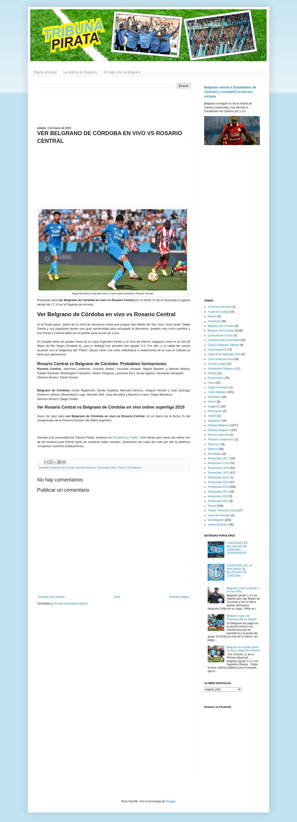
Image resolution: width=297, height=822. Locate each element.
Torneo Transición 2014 (222, 510)
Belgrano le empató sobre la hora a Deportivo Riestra (243, 649)
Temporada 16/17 (218, 458)
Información (215, 411)
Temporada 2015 (218, 482)
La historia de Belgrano (80, 72)
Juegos (212, 415)
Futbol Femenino (218, 387)
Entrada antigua (179, 596)
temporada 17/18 (218, 463)
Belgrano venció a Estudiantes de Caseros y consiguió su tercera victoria (230, 91)
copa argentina (217, 349)
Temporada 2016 (218, 486)
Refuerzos (214, 444)
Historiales (214, 397)
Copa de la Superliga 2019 (224, 354)
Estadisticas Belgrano (221, 368)
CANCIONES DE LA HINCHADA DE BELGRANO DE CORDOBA (239, 570)
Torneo (122, 467)
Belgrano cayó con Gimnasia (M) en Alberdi (242, 617)
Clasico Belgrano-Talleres (223, 345)
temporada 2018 (218, 496)
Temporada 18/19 (106, 467)
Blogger (170, 801)
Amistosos (214, 321)
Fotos (211, 382)
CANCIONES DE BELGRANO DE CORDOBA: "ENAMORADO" (237, 548)
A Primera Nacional (220, 307)
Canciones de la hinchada (224, 340)
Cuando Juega (217, 363)
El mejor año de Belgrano (122, 72)
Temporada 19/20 (218, 472)
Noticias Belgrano (86, 467)
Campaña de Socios (220, 335)
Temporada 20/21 (218, 477)
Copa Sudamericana (220, 359)
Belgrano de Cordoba (63, 467)
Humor (212, 401)
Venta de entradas (219, 515)
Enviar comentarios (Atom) (71, 603)
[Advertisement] (114, 106)
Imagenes (214, 406)
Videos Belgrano (218, 524)
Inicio (117, 596)
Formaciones (216, 378)
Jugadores (214, 420)
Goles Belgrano (217, 392)
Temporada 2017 (218, 491)
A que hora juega (218, 311)
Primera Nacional (218, 434)
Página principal (45, 72)
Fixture (212, 373)
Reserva (213, 449)
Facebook (119, 437)
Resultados (215, 453)
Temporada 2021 (218, 501)
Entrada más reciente (51, 596)
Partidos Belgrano (219, 430)
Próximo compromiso (221, 439)
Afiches (212, 316)
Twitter (134, 437)
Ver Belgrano (134, 467)
